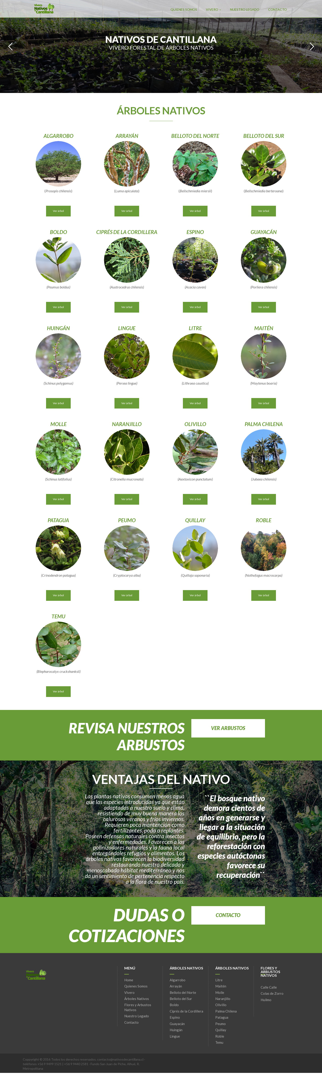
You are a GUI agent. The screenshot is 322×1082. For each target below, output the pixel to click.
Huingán (176, 1030)
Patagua (221, 1017)
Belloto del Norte (183, 992)
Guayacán (177, 1024)
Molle (219, 992)
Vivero (213, 9)
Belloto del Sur (181, 999)
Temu (219, 1042)
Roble (219, 1036)
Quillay (220, 1030)
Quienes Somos (184, 9)
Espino (175, 1017)
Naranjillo (222, 999)
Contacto (277, 9)
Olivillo (220, 1005)
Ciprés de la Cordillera (186, 1011)
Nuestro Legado (244, 9)
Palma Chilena (226, 1011)
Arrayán (176, 986)
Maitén (220, 986)
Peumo (220, 1024)
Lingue (175, 1036)
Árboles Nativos (136, 999)
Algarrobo (177, 980)
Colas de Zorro (272, 993)
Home (128, 980)
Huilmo (266, 1000)
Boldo (174, 1005)
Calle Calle (269, 987)
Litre (219, 980)
